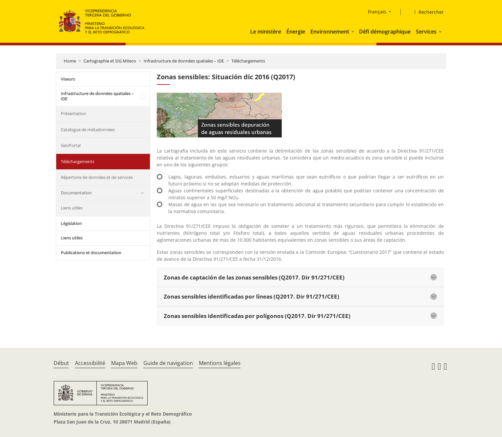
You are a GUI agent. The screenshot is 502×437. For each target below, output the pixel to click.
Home (70, 61)
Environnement (329, 31)
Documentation (76, 193)
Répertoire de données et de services (97, 177)
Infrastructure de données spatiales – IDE (184, 61)
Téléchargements (248, 61)
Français (377, 12)
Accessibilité (90, 363)
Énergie (295, 31)
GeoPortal (71, 145)
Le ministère (265, 31)
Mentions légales (220, 363)
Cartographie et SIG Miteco (110, 61)
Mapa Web (124, 363)
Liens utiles (72, 208)
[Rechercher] (426, 12)
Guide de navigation (168, 363)
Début (61, 363)
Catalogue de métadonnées (88, 130)
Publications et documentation (91, 252)
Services (426, 31)
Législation (71, 223)
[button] (353, 32)
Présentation (73, 113)
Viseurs (68, 79)
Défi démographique (385, 31)
